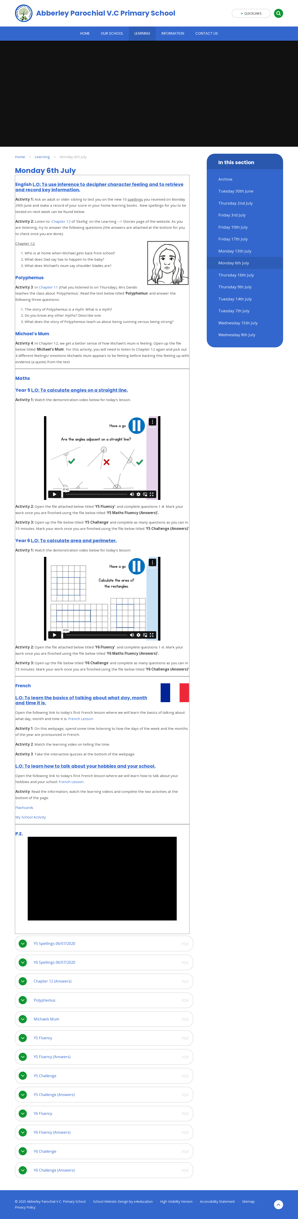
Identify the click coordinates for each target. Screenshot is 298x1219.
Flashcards (24, 807)
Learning (42, 156)
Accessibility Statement (217, 1201)
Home (20, 156)
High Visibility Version (176, 1201)
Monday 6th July (73, 156)
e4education (143, 1201)
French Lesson (80, 718)
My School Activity (30, 817)
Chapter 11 (48, 287)
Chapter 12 (61, 221)
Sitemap (248, 1201)
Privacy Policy (25, 1207)
